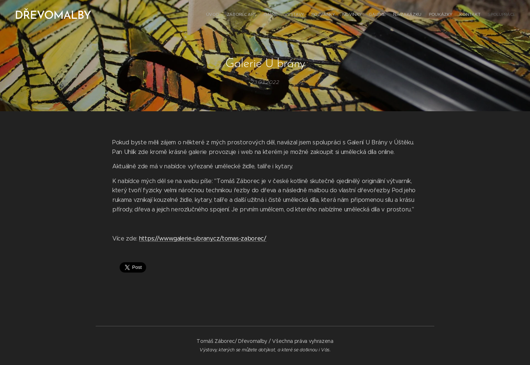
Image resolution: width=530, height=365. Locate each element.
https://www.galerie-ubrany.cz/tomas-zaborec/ (202, 238)
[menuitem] (442, 15)
